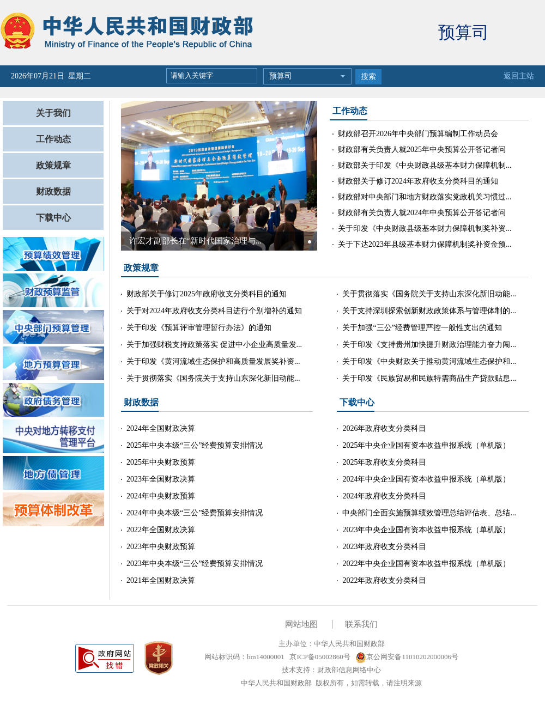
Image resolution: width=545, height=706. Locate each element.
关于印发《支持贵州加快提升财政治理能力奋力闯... (429, 344)
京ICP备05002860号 (319, 657)
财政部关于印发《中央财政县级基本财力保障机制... (425, 165)
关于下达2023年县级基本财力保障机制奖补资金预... (425, 244)
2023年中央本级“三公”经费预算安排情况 (194, 563)
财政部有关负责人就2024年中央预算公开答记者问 (422, 213)
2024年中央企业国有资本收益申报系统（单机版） (426, 479)
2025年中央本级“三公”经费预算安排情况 (194, 445)
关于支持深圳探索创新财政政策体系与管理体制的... (429, 311)
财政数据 (53, 191)
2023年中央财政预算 (160, 547)
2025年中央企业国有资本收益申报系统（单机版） (426, 445)
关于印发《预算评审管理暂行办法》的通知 (198, 328)
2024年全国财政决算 (160, 428)
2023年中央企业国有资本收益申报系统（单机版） (426, 530)
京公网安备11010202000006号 (406, 657)
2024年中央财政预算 (160, 496)
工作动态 (53, 139)
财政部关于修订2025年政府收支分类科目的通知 (206, 294)
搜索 (368, 76)
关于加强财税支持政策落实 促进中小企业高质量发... (214, 344)
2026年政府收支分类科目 (384, 428)
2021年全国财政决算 (160, 580)
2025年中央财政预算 (160, 462)
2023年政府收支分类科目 (384, 547)
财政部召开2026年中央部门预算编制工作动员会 (418, 134)
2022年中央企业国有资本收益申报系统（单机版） (426, 563)
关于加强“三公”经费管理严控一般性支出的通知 (421, 328)
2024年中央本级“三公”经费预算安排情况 (194, 513)
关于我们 (53, 113)
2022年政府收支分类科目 (384, 580)
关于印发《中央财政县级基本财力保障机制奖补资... (425, 228)
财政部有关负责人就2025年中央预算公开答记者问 (422, 149)
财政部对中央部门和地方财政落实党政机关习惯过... (425, 197)
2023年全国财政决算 (160, 479)
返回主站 (519, 76)
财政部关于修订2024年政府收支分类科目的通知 (418, 181)
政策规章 (53, 165)
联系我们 (361, 624)
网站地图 (301, 624)
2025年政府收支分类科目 (384, 462)
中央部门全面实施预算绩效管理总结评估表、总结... (429, 513)
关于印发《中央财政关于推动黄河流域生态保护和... (429, 361)
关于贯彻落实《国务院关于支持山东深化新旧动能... (213, 378)
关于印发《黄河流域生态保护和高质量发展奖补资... (213, 361)
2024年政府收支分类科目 (384, 496)
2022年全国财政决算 (160, 530)
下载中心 (53, 217)
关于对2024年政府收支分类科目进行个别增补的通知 (214, 311)
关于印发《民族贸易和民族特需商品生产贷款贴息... (429, 378)
